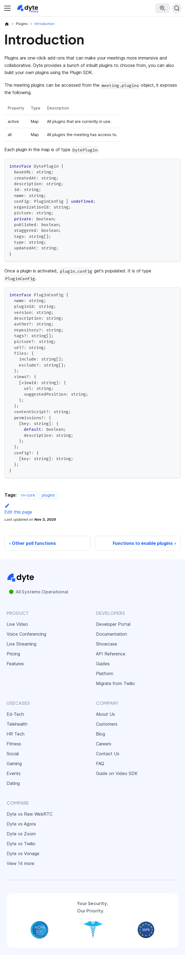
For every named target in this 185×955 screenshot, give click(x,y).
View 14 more (20, 863)
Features (15, 663)
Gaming (14, 763)
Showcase (106, 644)
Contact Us (107, 753)
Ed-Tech (15, 714)
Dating (13, 783)
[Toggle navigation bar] (7, 8)
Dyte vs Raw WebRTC (30, 814)
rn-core (28, 495)
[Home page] (6, 23)
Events (14, 773)
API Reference (110, 654)
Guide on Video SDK (117, 773)
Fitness (14, 743)
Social (13, 753)
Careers (103, 743)
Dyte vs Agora (21, 824)
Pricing (13, 654)
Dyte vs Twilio (21, 843)
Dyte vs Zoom (21, 833)
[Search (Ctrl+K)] (177, 8)
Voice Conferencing (26, 634)
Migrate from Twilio (115, 683)
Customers (106, 724)
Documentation (111, 634)
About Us (105, 714)
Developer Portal (113, 624)
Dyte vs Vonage (23, 853)
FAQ (100, 763)
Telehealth (17, 724)
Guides (103, 663)
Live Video (17, 624)
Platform (104, 673)
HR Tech (15, 734)
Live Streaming (21, 644)
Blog (100, 734)
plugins (48, 495)
